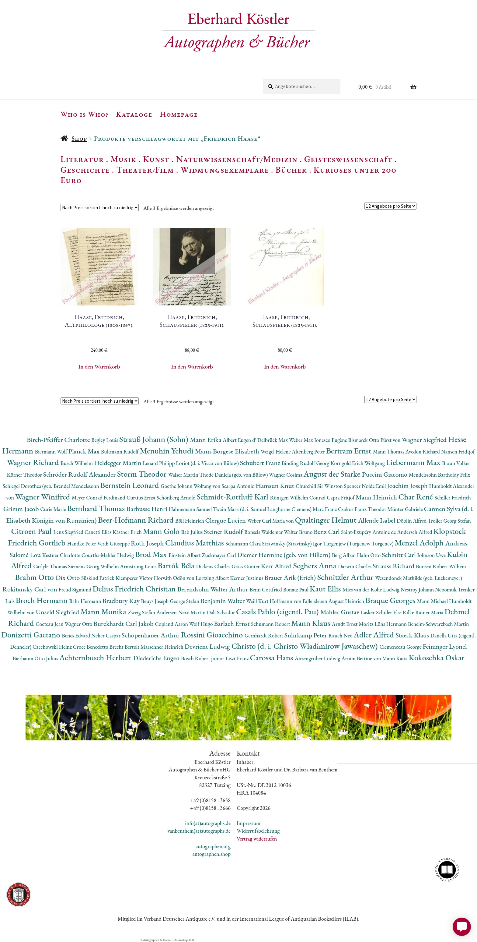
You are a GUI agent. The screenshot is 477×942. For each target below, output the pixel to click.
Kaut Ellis (326, 588)
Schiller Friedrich (453, 497)
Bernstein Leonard (130, 485)
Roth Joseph (148, 543)
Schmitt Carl (399, 554)
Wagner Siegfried (425, 439)
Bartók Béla (177, 565)
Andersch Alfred (415, 531)
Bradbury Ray (121, 600)
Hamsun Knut (275, 485)
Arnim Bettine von (361, 658)
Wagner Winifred (43, 496)
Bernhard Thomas (96, 508)
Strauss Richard (394, 566)
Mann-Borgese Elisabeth (227, 451)
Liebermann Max (414, 462)
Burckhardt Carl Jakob (124, 623)
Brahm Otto (35, 577)
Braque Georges (391, 600)
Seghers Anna (315, 565)
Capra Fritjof (341, 497)
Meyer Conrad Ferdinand (99, 497)
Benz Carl (327, 531)
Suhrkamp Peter (306, 635)
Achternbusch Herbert (96, 657)
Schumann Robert (271, 623)
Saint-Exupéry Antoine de (369, 531)
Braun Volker (456, 463)
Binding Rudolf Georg (306, 463)
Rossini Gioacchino (213, 634)
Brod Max (152, 554)
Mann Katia (395, 658)
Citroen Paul (32, 531)
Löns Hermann (391, 623)
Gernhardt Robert (264, 635)
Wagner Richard (34, 462)
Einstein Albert (185, 555)
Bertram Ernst (349, 450)
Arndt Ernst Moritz (353, 623)
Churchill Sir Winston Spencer (329, 485)
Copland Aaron (172, 623)
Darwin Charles (355, 566)
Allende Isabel (377, 520)
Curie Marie (53, 509)
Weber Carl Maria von (271, 520)
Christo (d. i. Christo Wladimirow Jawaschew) (306, 645)
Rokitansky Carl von (30, 589)
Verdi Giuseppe (114, 543)
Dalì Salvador (221, 612)
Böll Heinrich (190, 520)
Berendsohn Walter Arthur (213, 589)
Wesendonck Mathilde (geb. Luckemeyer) (418, 577)
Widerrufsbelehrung (258, 830)
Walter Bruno (299, 531)
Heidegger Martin (118, 462)
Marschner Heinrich (163, 646)
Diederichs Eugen (157, 658)
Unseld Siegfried (58, 612)
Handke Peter (82, 543)
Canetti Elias (99, 531)
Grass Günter (246, 566)
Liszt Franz (237, 658)
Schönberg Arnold (177, 497)
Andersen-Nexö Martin (181, 612)
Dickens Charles (213, 566)
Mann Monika (104, 611)
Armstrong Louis (139, 566)
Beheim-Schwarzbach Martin (438, 623)
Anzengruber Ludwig (318, 658)
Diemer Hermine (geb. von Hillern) (284, 554)
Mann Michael (433, 601)
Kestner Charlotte (62, 555)
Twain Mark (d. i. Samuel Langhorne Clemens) (263, 509)
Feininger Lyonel (445, 646)
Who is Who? (85, 114)
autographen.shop (212, 853)
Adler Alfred (375, 634)
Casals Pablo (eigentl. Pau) (278, 611)
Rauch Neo (341, 635)
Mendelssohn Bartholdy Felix (439, 474)
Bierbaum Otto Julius (35, 658)
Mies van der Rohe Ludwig (372, 589)
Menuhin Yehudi (167, 450)
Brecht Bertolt (125, 646)
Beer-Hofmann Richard (136, 519)
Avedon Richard (423, 451)
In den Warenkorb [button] (99, 366)
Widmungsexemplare (225, 169)
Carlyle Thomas (50, 566)
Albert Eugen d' (240, 439)
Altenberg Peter (309, 451)
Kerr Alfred (277, 566)
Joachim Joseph (408, 485)
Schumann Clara (243, 543)
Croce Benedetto (91, 646)
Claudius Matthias (195, 542)
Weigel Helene (276, 451)
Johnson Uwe (432, 555)
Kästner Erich (128, 531)
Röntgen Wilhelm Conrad (298, 497)
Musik (123, 158)
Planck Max (84, 451)
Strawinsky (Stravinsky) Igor (292, 543)
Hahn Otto (369, 555)
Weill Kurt (258, 601)
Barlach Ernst (232, 623)
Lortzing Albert (213, 577)
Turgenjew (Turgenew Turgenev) (359, 543)
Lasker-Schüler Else (382, 612)
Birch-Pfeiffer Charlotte (59, 439)
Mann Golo (162, 531)
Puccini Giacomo (385, 474)
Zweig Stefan (142, 612)
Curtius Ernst (142, 497)
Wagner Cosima (286, 474)
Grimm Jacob (21, 508)
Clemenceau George (401, 646)
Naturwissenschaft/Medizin (237, 158)
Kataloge (134, 114)
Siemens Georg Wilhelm (94, 566)
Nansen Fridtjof (458, 451)
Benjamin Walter (223, 600)
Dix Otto (68, 577)
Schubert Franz (261, 462)
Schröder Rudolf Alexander (80, 474)
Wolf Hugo (201, 623)
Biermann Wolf (51, 451)
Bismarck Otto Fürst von (375, 439)
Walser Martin (184, 474)
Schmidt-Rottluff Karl (233, 496)
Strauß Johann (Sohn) (154, 439)
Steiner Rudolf (224, 531)
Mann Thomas (389, 451)
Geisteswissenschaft (348, 158)
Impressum (248, 823)
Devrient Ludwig (208, 646)
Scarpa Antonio (238, 485)
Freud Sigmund (76, 589)
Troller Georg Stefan (449, 520)
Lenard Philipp (159, 463)
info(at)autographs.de (208, 823)
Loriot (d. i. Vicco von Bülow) (208, 463)
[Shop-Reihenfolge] (100, 207)
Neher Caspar (106, 635)
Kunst (156, 158)
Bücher (291, 169)
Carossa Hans (272, 657)
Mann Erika (206, 439)
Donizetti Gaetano (31, 634)
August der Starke (333, 473)
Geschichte (85, 169)
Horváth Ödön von (174, 577)
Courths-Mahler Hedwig (108, 555)
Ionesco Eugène (331, 439)
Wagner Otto (78, 623)
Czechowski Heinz (53, 646)
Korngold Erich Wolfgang (358, 463)
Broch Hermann (42, 600)
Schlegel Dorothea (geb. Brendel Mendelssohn (51, 485)
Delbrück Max (273, 439)
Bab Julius (192, 531)
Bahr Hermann (86, 601)
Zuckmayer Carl (219, 555)
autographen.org (213, 846)
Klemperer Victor (135, 577)
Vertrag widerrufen (257, 838)
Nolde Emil (374, 485)
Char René (416, 496)
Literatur (82, 158)
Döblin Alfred (412, 520)
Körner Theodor (25, 474)
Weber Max (301, 439)
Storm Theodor (142, 473)
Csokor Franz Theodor (362, 509)
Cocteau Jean (50, 623)
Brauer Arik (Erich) (290, 577)
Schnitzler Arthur (346, 577)
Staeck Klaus (412, 635)
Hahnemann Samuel (191, 509)
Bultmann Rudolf (120, 451)
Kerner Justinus (247, 577)
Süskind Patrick (98, 577)
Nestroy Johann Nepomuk (429, 589)
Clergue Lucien (226, 520)
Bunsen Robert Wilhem (441, 566)
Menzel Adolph (420, 542)
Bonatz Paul (296, 589)
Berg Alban (344, 555)
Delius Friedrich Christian (134, 588)
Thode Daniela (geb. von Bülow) (234, 474)
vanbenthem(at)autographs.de (199, 830)
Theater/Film (145, 169)
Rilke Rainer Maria (424, 612)
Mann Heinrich (377, 497)
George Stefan (185, 601)
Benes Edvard (76, 635)
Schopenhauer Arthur (151, 635)
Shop (79, 138)
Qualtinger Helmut (326, 519)
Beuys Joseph (155, 601)
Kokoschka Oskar (437, 657)
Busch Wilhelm (77, 463)
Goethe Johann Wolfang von (191, 485)
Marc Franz (325, 509)
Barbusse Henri (148, 508)
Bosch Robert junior (203, 658)
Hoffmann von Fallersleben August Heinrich (317, 601)
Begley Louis (105, 439)
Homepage (179, 114)
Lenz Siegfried (69, 531)
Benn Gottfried (266, 589)
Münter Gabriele (405, 509)
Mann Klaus (311, 623)
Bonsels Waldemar (264, 531)
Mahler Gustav (340, 612)
